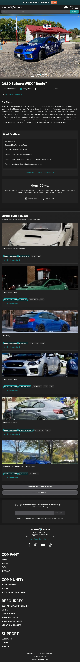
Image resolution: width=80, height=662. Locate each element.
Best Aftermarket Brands (15, 606)
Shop (4, 559)
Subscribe (59, 513)
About (5, 563)
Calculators (8, 613)
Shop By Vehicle (10, 617)
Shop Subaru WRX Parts (12, 94)
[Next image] (77, 46)
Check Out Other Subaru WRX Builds (40, 487)
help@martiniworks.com (40, 539)
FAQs (4, 567)
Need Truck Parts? (11, 625)
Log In (5, 642)
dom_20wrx (27, 89)
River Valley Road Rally (14, 592)
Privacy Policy (57, 518)
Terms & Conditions (40, 659)
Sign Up (5, 646)
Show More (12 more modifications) (40, 172)
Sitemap (6, 571)
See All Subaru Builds (40, 492)
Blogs (5, 588)
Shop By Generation (12, 621)
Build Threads (9, 584)
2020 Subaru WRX (10, 89)
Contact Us (8, 639)
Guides (5, 610)
